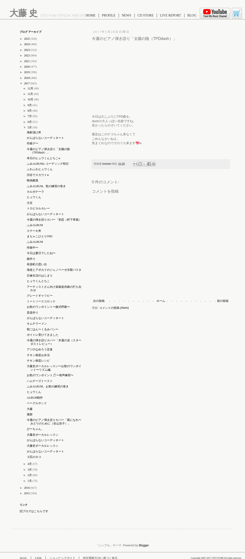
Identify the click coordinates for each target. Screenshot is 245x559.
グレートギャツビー (40, 295)
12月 (31, 88)
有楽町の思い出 (37, 264)
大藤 (30, 409)
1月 (30, 481)
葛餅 (30, 414)
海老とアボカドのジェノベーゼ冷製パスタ (54, 269)
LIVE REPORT (170, 15)
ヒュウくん (34, 197)
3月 (30, 469)
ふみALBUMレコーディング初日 (48, 163)
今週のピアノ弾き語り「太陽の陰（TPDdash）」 (48, 150)
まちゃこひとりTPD (39, 236)
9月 (30, 105)
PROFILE (109, 15)
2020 (27, 66)
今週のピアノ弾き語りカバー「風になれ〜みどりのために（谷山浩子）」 (54, 421)
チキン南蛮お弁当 (38, 355)
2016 (27, 487)
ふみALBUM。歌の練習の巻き (46, 186)
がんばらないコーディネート (45, 138)
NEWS (126, 15)
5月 (30, 127)
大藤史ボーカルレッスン (42, 434)
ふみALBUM (35, 225)
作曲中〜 (32, 247)
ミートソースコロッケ (41, 301)
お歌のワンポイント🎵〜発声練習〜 (50, 375)
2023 (27, 50)
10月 (31, 99)
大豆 (30, 203)
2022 (27, 55)
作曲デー (32, 143)
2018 (27, 78)
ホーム (160, 301)
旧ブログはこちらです (34, 511)
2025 (27, 38)
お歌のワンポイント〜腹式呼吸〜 (48, 307)
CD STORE (146, 15)
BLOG (191, 15)
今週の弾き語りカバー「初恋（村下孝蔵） (54, 219)
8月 (30, 110)
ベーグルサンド (37, 403)
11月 (31, 94)
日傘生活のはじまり (40, 275)
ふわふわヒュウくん (40, 169)
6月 (30, 122)
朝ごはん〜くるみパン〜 (42, 329)
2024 (27, 44)
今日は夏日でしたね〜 (41, 253)
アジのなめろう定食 (40, 349)
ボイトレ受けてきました (42, 334)
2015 (27, 493)
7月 (30, 116)
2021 (27, 61)
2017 (27, 83)
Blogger (144, 545)
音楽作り (32, 312)
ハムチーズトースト (40, 381)
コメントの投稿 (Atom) (114, 307)
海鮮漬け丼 (34, 132)
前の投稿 (222, 301)
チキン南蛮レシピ (38, 360)
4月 (30, 464)
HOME (90, 15)
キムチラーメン (37, 323)
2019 (27, 72)
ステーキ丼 (34, 231)
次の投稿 (99, 301)
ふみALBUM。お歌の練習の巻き (48, 386)
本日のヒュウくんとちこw (44, 158)
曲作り (31, 259)
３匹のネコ (34, 457)
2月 (30, 475)
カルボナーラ (35, 191)
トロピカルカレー (38, 208)
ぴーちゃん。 (35, 429)
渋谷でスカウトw (38, 175)
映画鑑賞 (32, 180)
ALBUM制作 (35, 397)
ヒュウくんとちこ (38, 281)
